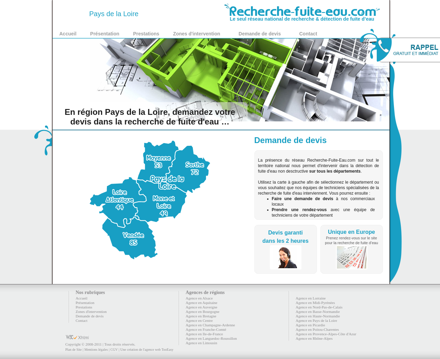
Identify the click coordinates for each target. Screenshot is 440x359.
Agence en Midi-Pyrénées (315, 303)
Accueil (68, 33)
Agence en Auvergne (201, 307)
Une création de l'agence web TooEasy (146, 349)
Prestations (146, 33)
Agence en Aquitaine (201, 303)
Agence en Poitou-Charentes (317, 329)
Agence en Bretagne (201, 316)
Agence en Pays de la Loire (316, 320)
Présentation (104, 33)
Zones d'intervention (196, 33)
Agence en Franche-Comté (206, 329)
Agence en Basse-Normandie (318, 311)
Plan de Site (73, 349)
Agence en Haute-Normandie (318, 316)
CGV (114, 349)
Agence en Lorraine (311, 298)
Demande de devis (260, 33)
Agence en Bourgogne (202, 311)
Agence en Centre (199, 320)
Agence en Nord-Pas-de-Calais (319, 307)
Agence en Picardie (310, 325)
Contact (308, 33)
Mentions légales (96, 349)
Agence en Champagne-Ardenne (210, 325)
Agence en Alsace (199, 298)
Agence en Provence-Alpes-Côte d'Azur (326, 334)
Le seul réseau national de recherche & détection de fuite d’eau (302, 16)
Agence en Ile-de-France (204, 334)
